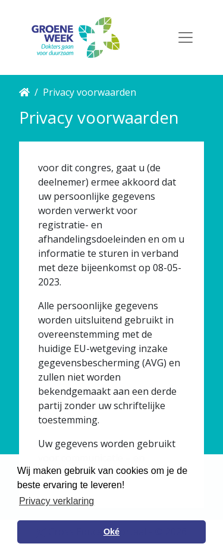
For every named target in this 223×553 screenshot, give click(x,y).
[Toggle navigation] (185, 37)
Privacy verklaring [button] (56, 501)
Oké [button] (111, 531)
